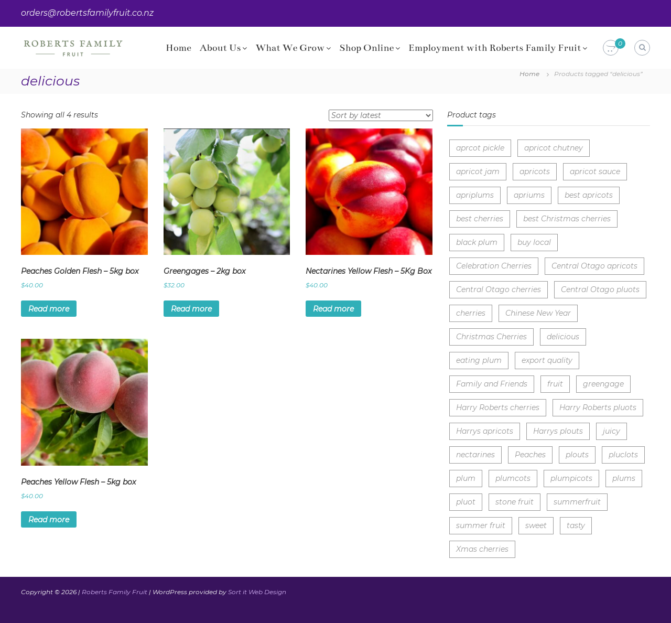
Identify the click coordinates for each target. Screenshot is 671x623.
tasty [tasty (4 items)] (576, 525)
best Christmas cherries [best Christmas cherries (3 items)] (567, 218)
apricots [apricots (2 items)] (535, 171)
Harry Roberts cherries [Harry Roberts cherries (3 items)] (497, 407)
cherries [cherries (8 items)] (470, 313)
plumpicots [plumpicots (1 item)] (571, 478)
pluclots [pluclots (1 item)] (623, 454)
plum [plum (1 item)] (465, 478)
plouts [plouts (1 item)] (577, 454)
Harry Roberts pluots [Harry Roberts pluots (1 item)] (597, 407)
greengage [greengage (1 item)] (603, 384)
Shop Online (366, 47)
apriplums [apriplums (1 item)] (475, 195)
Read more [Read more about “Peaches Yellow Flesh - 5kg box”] (48, 519)
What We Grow (289, 47)
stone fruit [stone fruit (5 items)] (514, 502)
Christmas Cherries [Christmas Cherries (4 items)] (491, 336)
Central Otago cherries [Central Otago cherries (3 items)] (498, 289)
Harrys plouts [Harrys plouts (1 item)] (558, 431)
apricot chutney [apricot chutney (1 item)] (553, 148)
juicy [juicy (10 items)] (611, 431)
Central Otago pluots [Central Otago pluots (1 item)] (600, 289)
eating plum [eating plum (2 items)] (479, 360)
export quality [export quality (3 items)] (547, 360)
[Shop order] (381, 115)
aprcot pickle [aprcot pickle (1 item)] (480, 148)
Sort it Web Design (257, 592)
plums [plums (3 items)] (623, 478)
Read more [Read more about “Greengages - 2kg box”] (191, 309)
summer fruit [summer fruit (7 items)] (480, 525)
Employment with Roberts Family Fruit (494, 47)
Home (178, 47)
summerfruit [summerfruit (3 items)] (577, 502)
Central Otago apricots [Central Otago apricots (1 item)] (594, 266)
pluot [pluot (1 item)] (465, 502)
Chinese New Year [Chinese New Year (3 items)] (538, 313)
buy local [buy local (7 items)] (534, 242)
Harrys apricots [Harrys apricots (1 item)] (484, 431)
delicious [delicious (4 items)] (563, 336)
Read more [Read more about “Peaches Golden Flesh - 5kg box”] (48, 309)
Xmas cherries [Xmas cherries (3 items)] (482, 549)
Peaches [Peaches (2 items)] (530, 454)
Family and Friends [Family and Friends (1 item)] (491, 384)
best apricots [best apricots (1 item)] (589, 195)
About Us (220, 47)
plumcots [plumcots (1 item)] (513, 478)
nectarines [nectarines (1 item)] (475, 454)
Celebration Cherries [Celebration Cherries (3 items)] (494, 266)
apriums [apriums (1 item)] (529, 195)
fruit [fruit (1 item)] (555, 384)
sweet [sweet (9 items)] (536, 525)
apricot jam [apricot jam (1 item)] (478, 171)
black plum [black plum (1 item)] (476, 242)
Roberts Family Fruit (114, 592)
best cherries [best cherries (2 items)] (479, 218)
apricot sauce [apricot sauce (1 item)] (595, 171)
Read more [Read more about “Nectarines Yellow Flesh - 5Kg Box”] (333, 309)
